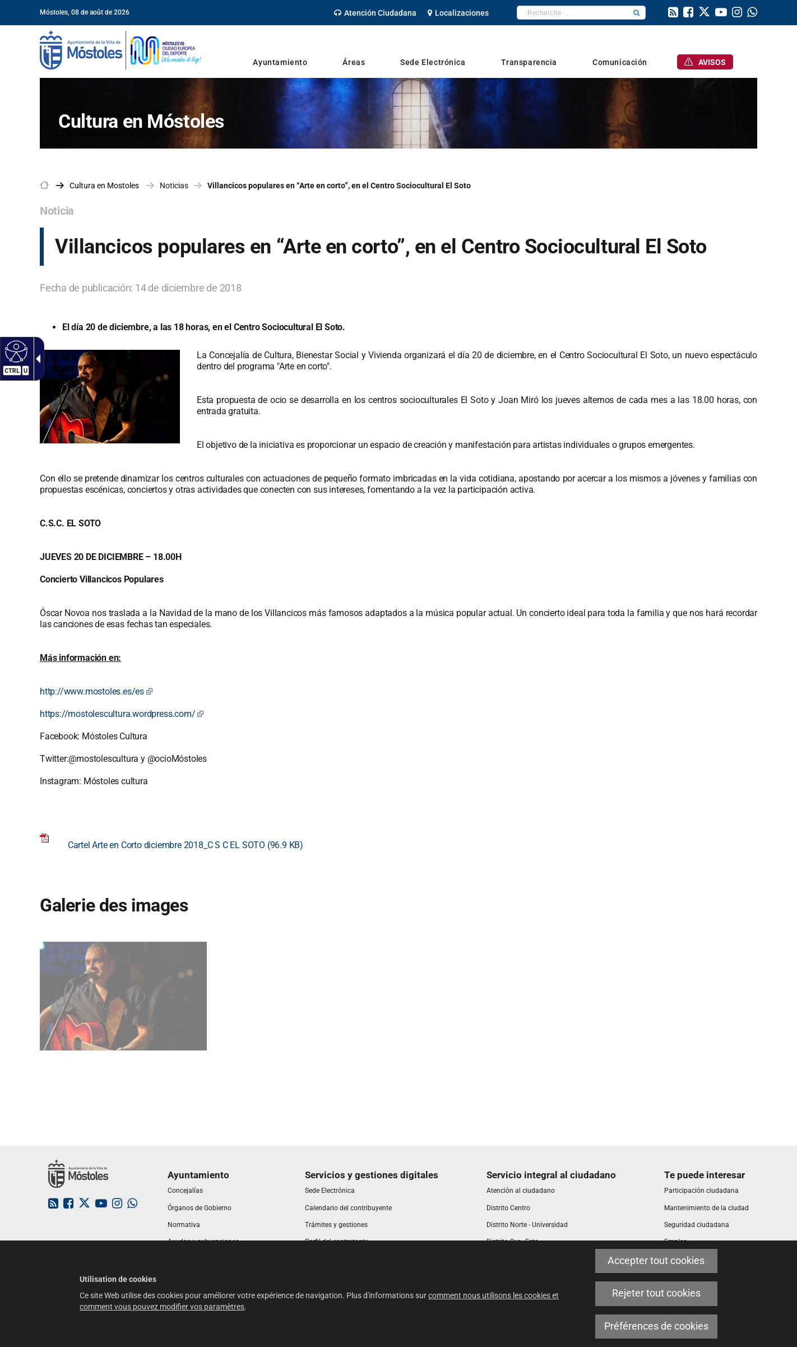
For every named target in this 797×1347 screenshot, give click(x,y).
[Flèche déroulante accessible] (35, 358)
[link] (375, 12)
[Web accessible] (15, 350)
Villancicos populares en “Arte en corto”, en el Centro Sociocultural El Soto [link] (339, 185)
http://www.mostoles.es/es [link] (96, 691)
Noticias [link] (174, 185)
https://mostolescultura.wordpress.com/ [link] (122, 714)
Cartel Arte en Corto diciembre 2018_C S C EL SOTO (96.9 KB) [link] (171, 845)
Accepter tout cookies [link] (656, 1260)
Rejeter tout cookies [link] (656, 1293)
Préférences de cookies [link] (656, 1326)
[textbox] (572, 13)
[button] (637, 13)
